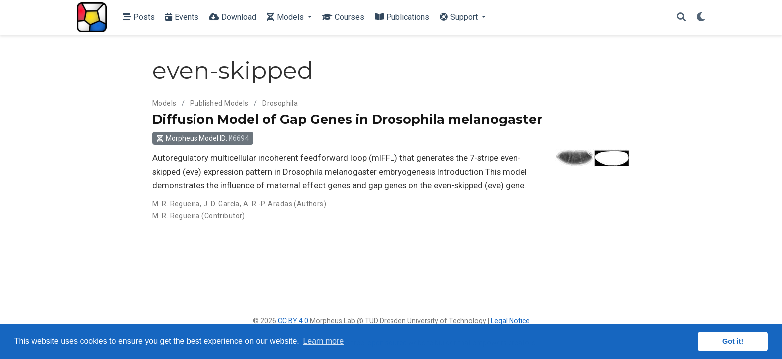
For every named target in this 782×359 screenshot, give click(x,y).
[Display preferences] (700, 17)
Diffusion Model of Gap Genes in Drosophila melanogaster (347, 119)
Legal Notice (510, 321)
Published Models (219, 103)
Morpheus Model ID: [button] (202, 138)
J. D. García (221, 204)
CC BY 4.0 (293, 321)
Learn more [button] (323, 341)
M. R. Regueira (176, 204)
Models (164, 103)
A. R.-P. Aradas (267, 204)
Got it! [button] (732, 341)
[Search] (681, 17)
